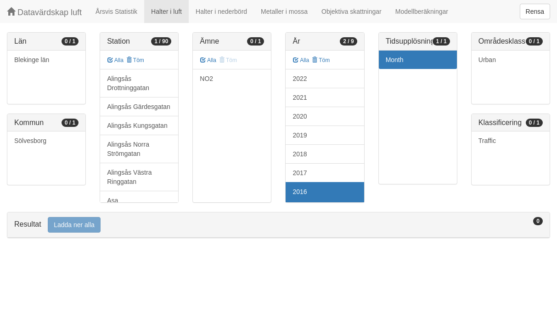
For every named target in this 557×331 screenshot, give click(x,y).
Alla (115, 60)
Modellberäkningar (421, 11)
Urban (487, 59)
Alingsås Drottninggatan (128, 83)
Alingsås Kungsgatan (137, 125)
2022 (300, 78)
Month (395, 59)
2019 (300, 135)
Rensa (535, 11)
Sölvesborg (30, 140)
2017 (300, 173)
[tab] (278, 225)
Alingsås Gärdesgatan (138, 106)
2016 (300, 191)
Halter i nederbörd (221, 11)
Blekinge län (31, 59)
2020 (300, 116)
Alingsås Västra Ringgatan (129, 177)
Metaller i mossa (284, 11)
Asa (112, 200)
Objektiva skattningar (351, 11)
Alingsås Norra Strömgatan (128, 149)
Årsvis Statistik (116, 11)
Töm (135, 60)
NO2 (206, 78)
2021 (300, 97)
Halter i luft (166, 11)
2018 (300, 154)
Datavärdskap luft (44, 12)
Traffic (487, 140)
